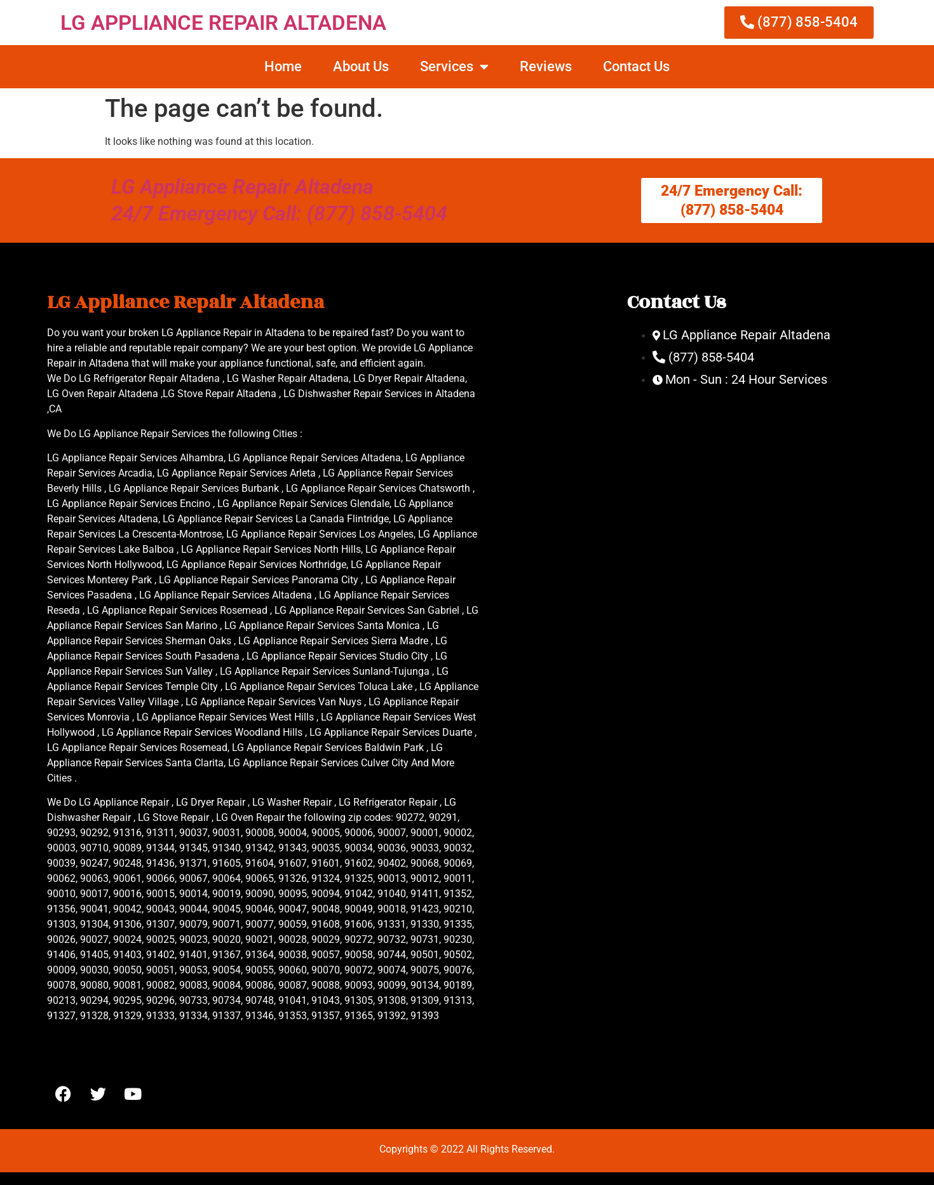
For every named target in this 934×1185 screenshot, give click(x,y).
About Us (361, 66)
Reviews (546, 66)
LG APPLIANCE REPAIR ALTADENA (223, 22)
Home (283, 66)
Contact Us (636, 66)
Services (454, 66)
